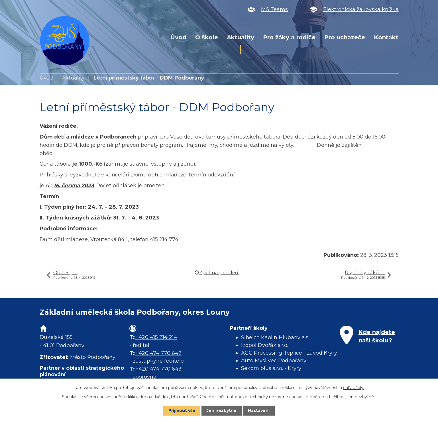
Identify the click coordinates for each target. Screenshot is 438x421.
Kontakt (386, 37)
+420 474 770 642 (158, 353)
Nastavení (259, 410)
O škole (206, 37)
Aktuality (240, 37)
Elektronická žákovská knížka (361, 9)
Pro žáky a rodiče (289, 37)
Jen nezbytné (222, 410)
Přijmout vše (181, 410)
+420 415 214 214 (156, 337)
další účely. (353, 387)
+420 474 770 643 (158, 369)
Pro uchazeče (344, 37)
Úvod (178, 37)
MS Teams (274, 9)
